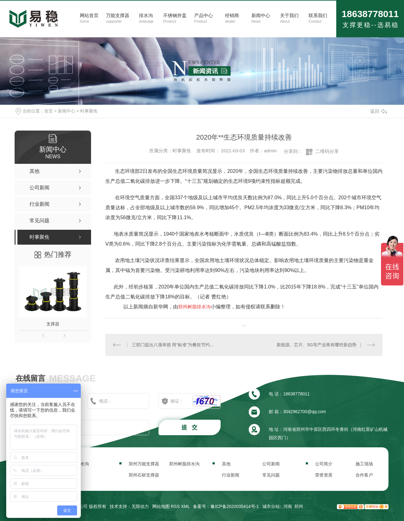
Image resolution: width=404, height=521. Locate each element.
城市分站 (271, 506)
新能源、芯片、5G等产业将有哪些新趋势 (316, 344)
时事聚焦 (89, 110)
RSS (175, 506)
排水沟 (82, 463)
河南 (287, 506)
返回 (378, 111)
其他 (226, 463)
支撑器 (52, 323)
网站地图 (161, 506)
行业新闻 (230, 475)
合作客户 (364, 475)
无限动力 (140, 506)
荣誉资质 (324, 475)
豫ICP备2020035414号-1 (234, 506)
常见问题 (271, 475)
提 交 (190, 427)
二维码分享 (327, 151)
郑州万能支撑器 (144, 463)
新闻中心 (66, 110)
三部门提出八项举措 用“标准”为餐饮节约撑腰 (175, 344)
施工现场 (364, 463)
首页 (48, 110)
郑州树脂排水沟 (184, 463)
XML (185, 506)
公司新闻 (271, 463)
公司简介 (324, 463)
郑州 (298, 506)
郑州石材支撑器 (144, 475)
